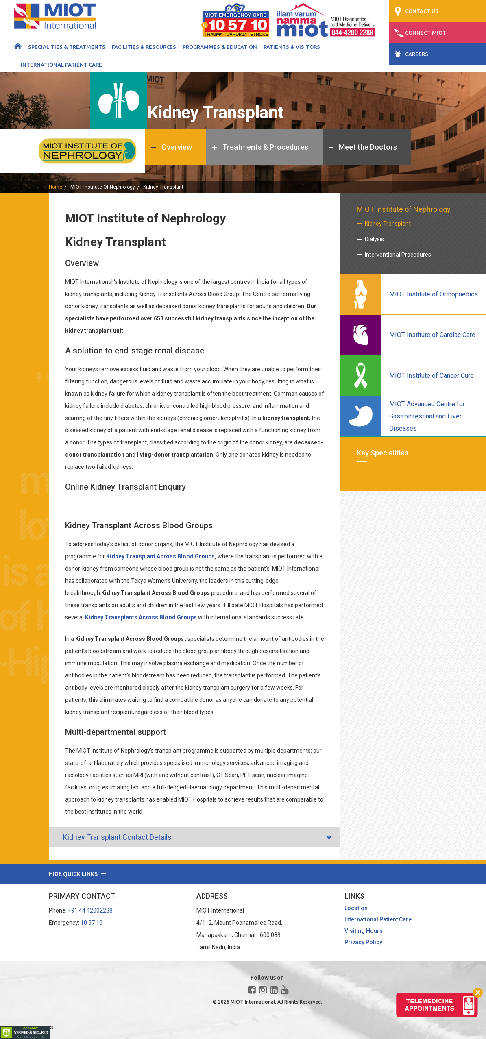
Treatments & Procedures (265, 147)
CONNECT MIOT (425, 32)
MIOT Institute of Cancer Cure (431, 375)
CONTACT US (421, 11)
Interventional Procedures (398, 254)
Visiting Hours (363, 931)
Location (356, 908)
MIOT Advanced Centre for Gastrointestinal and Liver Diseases (427, 416)
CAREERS (416, 54)
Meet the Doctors (368, 147)
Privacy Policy (363, 942)
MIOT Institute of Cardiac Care (432, 335)
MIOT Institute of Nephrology (102, 187)
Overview (176, 147)
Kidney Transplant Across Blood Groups (160, 556)
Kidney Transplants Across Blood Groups (141, 617)
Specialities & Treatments (66, 47)
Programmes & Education (220, 47)
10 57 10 (91, 922)
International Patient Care (61, 65)
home (55, 187)
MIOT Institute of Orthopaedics (433, 294)
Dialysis (374, 239)
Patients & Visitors (292, 47)
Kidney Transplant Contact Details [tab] (112, 837)
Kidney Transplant (388, 223)
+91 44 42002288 (90, 910)
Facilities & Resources (144, 47)
